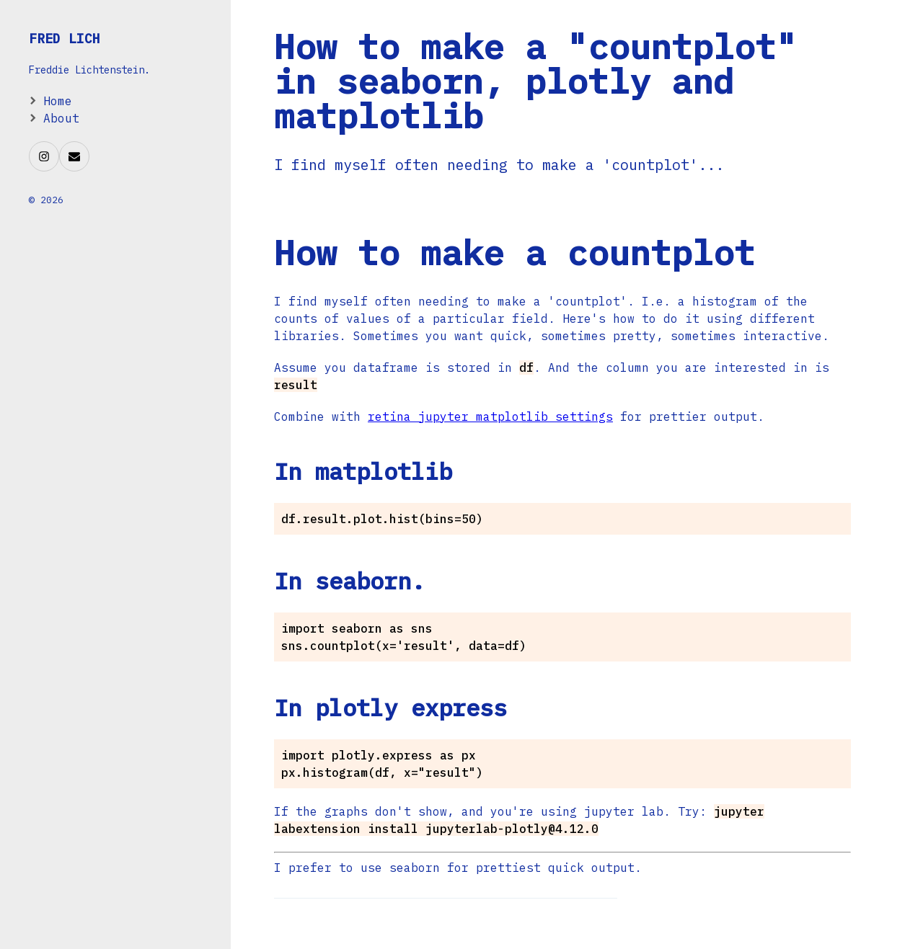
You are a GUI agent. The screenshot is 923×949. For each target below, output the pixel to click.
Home (57, 101)
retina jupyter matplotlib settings (490, 416)
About (61, 118)
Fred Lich (64, 38)
